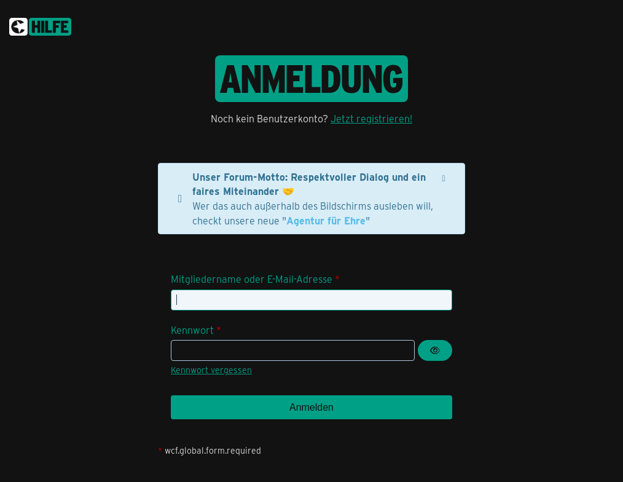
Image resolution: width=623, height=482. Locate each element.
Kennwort (192, 329)
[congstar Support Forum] (40, 24)
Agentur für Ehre (326, 220)
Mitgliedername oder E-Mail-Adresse (251, 278)
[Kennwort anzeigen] (435, 350)
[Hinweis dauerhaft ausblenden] (444, 177)
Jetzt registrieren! (371, 118)
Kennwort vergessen (211, 370)
